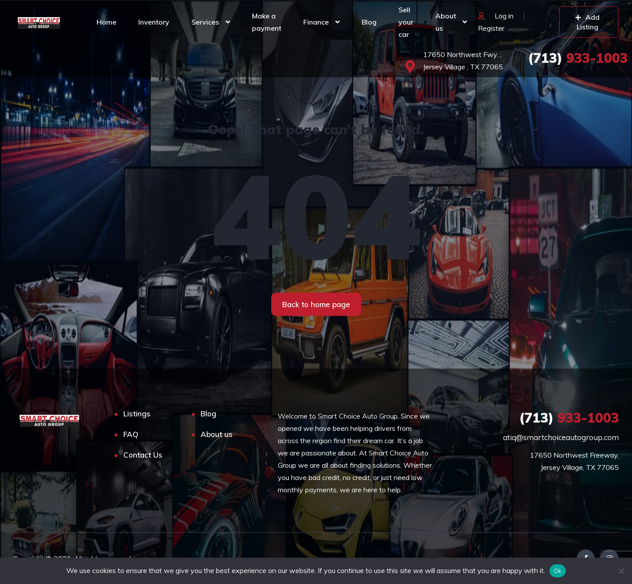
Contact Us (142, 454)
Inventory (153, 22)
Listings (137, 413)
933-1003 (578, 58)
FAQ (130, 434)
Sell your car (406, 21)
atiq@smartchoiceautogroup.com (561, 437)
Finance (316, 22)
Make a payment (266, 21)
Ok (558, 570)
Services (205, 22)
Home (106, 22)
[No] (621, 570)
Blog (369, 22)
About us (445, 21)
